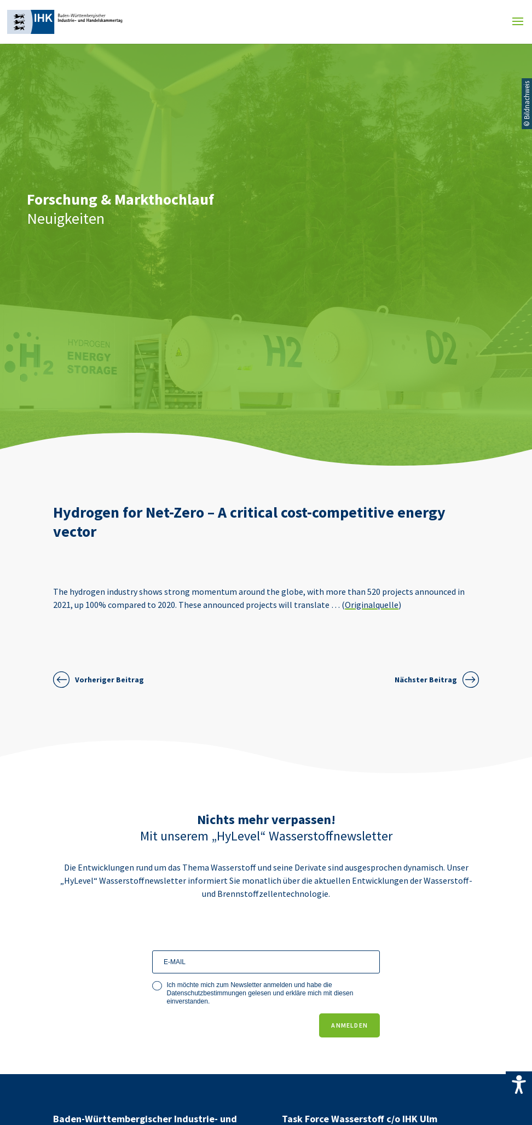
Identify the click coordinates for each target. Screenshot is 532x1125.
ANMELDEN (349, 1025)
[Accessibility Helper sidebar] (519, 1084)
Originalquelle (371, 604)
